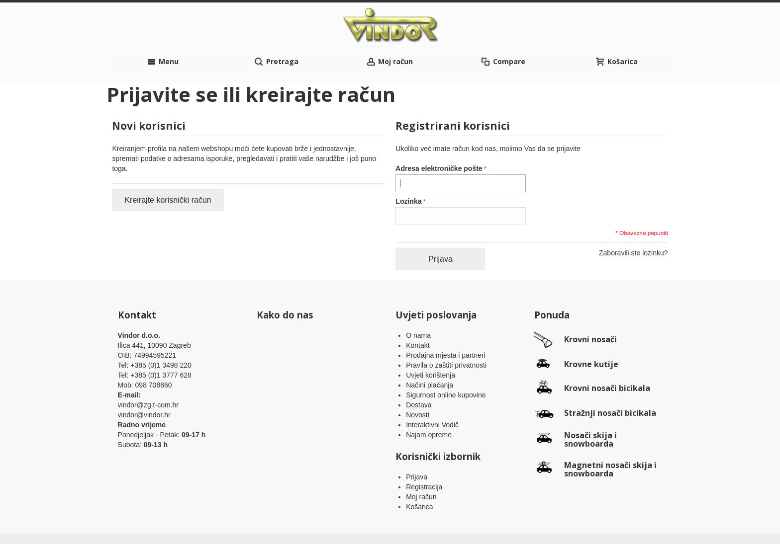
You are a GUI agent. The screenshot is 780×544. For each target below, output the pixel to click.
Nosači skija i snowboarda (590, 409)
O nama (418, 306)
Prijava (416, 447)
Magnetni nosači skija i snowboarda (610, 439)
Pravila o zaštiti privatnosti (446, 335)
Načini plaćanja (429, 355)
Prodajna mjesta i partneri (446, 325)
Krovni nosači (590, 309)
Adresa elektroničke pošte (438, 139)
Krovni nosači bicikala (607, 357)
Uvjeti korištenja (430, 345)
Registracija (424, 457)
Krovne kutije (591, 334)
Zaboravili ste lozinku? (633, 223)
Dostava (418, 375)
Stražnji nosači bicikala (610, 382)
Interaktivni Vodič (432, 395)
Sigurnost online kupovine (446, 365)
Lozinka (408, 171)
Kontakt (417, 315)
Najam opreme (429, 405)
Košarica (419, 477)
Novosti (417, 385)
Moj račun (421, 467)
